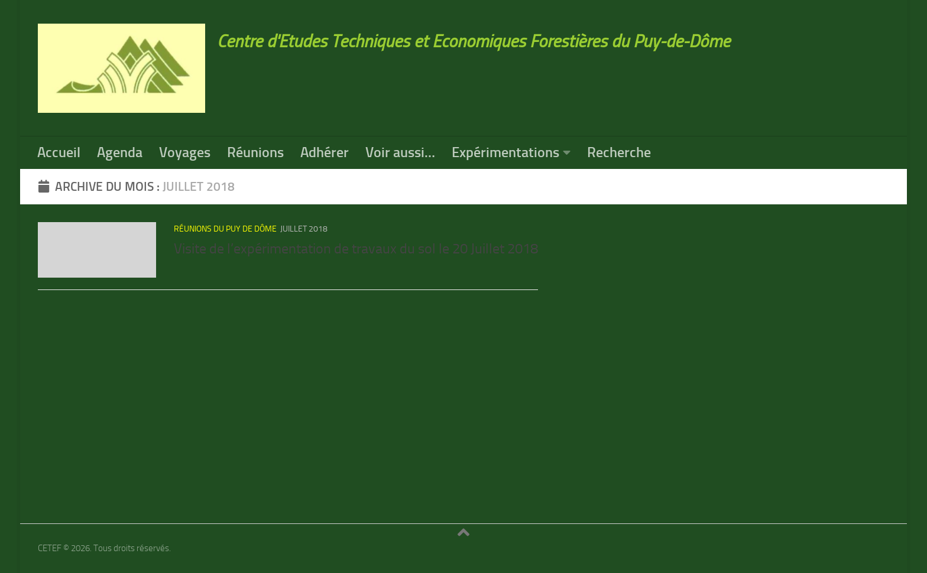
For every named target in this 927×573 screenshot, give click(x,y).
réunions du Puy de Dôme (225, 229)
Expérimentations (505, 152)
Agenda (119, 152)
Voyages (184, 152)
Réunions (255, 152)
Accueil (58, 152)
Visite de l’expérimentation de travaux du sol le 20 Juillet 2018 (356, 248)
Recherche (619, 152)
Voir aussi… (400, 152)
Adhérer (324, 152)
